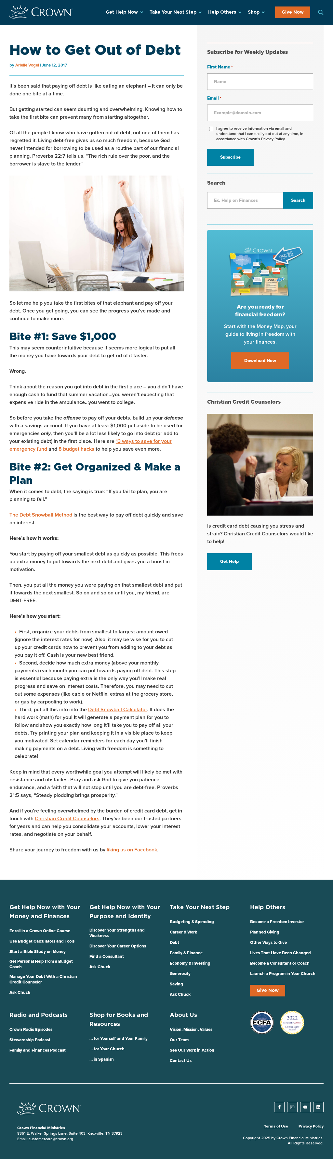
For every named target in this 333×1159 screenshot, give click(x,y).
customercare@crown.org (51, 1139)
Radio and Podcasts (38, 1015)
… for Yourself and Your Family (118, 1039)
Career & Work (183, 932)
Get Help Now (122, 12)
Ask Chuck (19, 993)
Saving (176, 984)
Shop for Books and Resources (118, 1019)
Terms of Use (276, 1126)
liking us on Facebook (132, 849)
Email (214, 98)
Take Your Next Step (173, 12)
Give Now (293, 12)
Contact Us (181, 1061)
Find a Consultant (106, 957)
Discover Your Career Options (117, 946)
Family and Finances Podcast (37, 1050)
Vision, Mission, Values (191, 1030)
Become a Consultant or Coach (280, 963)
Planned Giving (264, 932)
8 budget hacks (76, 449)
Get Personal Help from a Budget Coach (41, 964)
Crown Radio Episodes (30, 1030)
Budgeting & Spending (192, 922)
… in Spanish (101, 1059)
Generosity (180, 974)
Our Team (179, 1040)
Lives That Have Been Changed (280, 953)
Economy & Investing (190, 963)
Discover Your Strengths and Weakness (117, 933)
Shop (254, 12)
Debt (174, 943)
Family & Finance (186, 953)
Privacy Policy (311, 1126)
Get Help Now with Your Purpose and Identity (124, 912)
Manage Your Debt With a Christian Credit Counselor (43, 979)
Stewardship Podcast (29, 1040)
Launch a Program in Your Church (282, 974)
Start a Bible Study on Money (37, 952)
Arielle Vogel (27, 65)
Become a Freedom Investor (277, 922)
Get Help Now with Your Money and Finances (44, 912)
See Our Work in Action (192, 1050)
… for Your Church (107, 1049)
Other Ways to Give (268, 943)
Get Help (229, 561)
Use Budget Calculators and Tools (41, 941)
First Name (220, 67)
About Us (183, 1015)
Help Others (222, 12)
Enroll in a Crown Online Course (39, 931)
